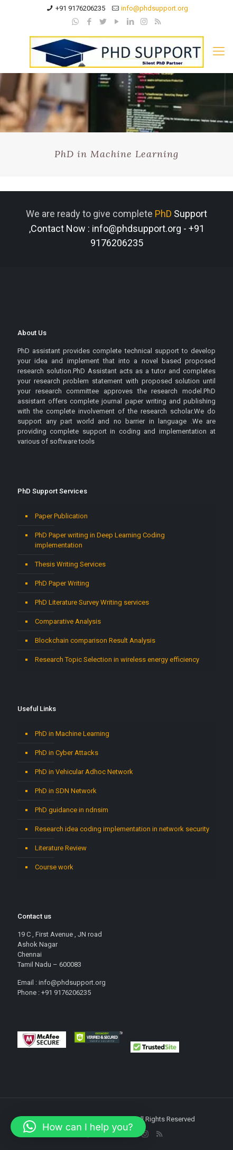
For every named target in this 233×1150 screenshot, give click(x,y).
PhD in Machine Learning (72, 734)
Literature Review (61, 848)
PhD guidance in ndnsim (71, 810)
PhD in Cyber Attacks (66, 753)
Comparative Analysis (68, 621)
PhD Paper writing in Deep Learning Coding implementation (100, 540)
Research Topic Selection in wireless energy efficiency (117, 659)
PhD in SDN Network (66, 791)
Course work (54, 867)
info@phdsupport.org (154, 8)
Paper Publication (61, 516)
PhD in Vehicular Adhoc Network (84, 772)
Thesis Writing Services (70, 564)
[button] (78, 1126)
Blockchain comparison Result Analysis (95, 640)
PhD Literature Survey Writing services (92, 602)
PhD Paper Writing (62, 583)
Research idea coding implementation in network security (122, 829)
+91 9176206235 (80, 8)
